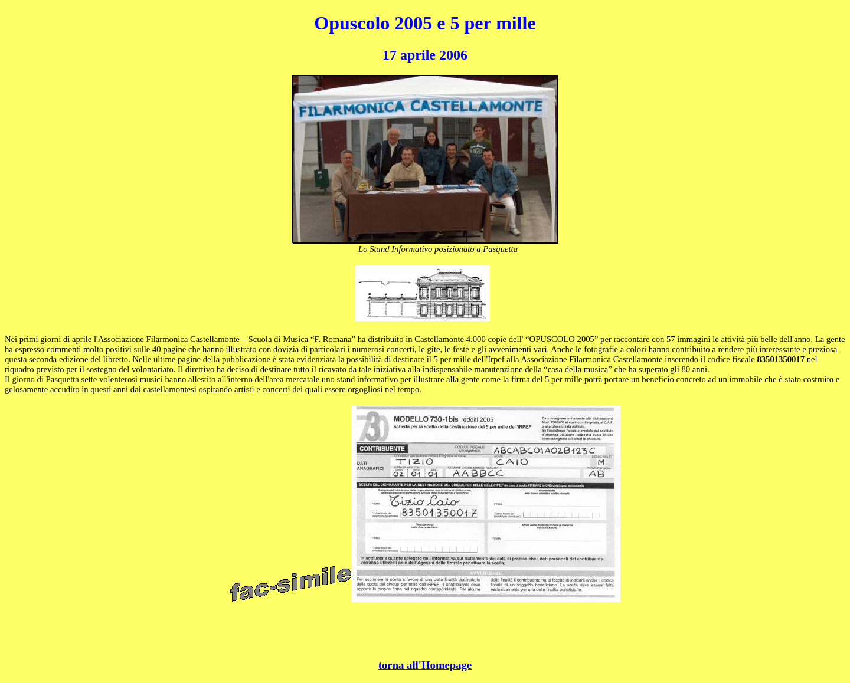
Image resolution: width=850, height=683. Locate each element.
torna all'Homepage (425, 665)
